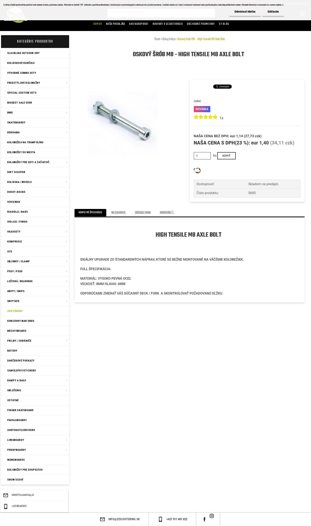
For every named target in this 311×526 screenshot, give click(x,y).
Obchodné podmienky (201, 23)
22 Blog (224, 23)
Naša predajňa (115, 23)
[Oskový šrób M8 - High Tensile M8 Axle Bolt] (122, 74)
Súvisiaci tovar (143, 212)
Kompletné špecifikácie (90, 212)
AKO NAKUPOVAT (138, 23)
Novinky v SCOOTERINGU (168, 23)
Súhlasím (273, 12)
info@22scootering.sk (23, 495)
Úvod (157, 39)
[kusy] (202, 155)
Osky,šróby (169, 39)
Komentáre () (167, 212)
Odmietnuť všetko (244, 12)
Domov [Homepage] (97, 23)
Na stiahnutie (118, 212)
